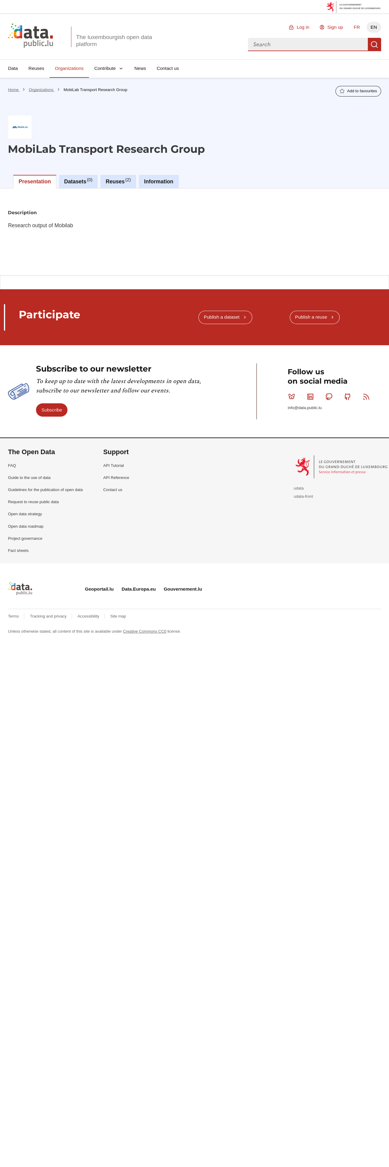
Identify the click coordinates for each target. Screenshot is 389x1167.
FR (357, 27)
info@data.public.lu (305, 407)
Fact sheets (18, 550)
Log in (303, 27)
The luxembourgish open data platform (114, 40)
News (140, 68)
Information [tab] (158, 182)
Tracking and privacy (49, 616)
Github (349, 397)
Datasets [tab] (78, 181)
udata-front (303, 496)
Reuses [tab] (118, 181)
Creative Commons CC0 (144, 631)
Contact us (168, 68)
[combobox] (308, 44)
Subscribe (51, 409)
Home (14, 89)
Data (13, 68)
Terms (14, 616)
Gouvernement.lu (183, 589)
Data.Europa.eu (139, 589)
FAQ (12, 465)
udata (299, 488)
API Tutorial (113, 465)
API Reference (116, 477)
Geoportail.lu (99, 589)
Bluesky (293, 397)
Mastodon (330, 397)
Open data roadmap (25, 526)
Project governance (25, 538)
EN (374, 27)
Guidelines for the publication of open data (45, 489)
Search (374, 44)
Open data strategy (25, 514)
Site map (118, 616)
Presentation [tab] (35, 182)
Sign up (335, 27)
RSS (367, 397)
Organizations (69, 68)
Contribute (105, 68)
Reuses (36, 68)
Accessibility (88, 616)
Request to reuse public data (33, 502)
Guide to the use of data (29, 477)
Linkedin (311, 397)
